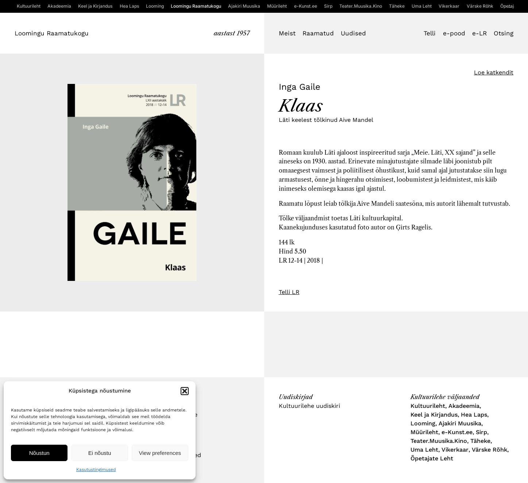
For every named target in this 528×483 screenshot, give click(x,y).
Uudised (353, 33)
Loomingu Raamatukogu (52, 33)
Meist (287, 33)
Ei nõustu (99, 453)
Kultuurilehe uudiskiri (309, 405)
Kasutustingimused (96, 469)
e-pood (454, 33)
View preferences (160, 453)
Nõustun (39, 453)
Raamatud (318, 33)
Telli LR (289, 292)
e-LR (479, 33)
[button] (184, 391)
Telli (430, 33)
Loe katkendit (493, 72)
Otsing (503, 33)
